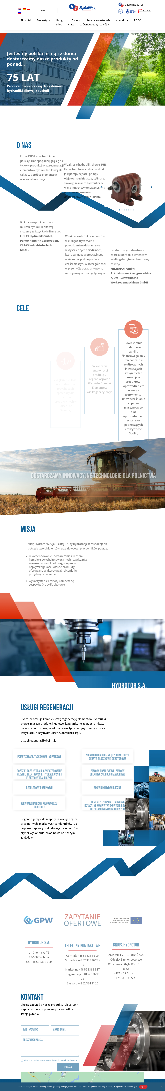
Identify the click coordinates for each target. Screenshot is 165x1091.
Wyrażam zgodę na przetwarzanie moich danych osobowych (49, 1068)
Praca (71, 24)
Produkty (42, 20)
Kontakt (121, 20)
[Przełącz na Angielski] (20, 9)
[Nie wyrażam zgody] (161, 1086)
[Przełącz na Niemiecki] (24, 9)
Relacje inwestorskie (98, 20)
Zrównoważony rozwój (93, 24)
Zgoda (143, 1087)
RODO (137, 20)
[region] (82, 76)
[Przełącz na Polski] (29, 9)
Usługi (59, 20)
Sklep (58, 24)
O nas (75, 20)
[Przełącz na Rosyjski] (20, 13)
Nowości (26, 20)
